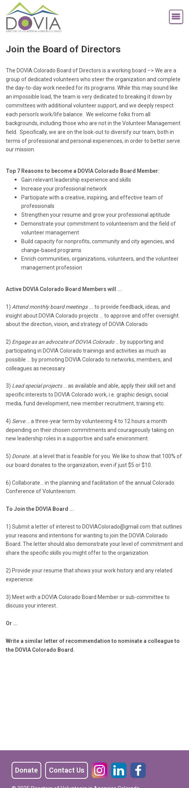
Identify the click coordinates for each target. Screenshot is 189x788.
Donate (26, 770)
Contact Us (66, 770)
